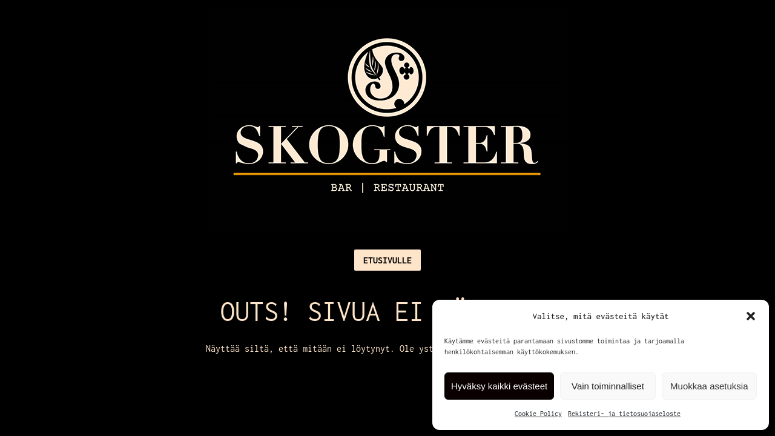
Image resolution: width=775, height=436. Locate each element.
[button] (751, 316)
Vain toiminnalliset (608, 386)
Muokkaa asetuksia (709, 386)
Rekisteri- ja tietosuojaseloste (624, 413)
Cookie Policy (538, 413)
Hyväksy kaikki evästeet (499, 386)
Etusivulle (387, 260)
